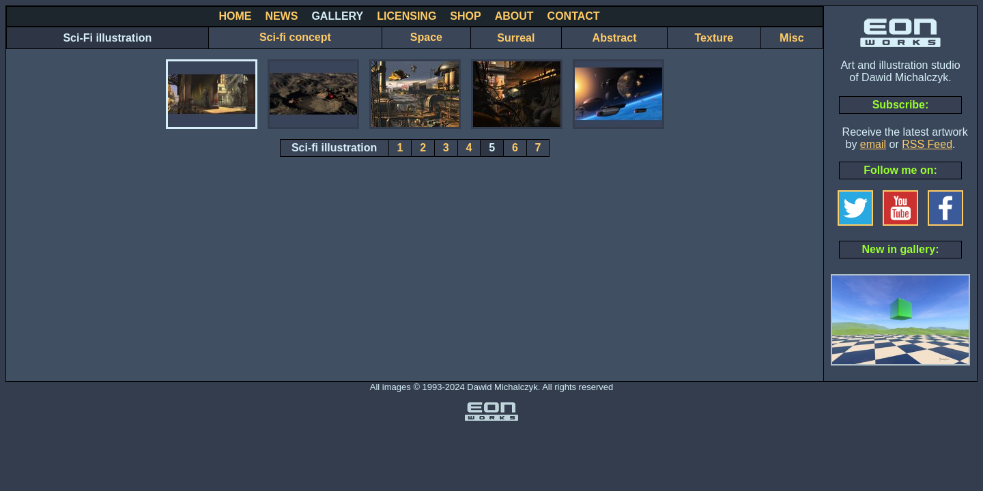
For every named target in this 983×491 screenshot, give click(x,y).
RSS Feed (927, 144)
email (873, 144)
